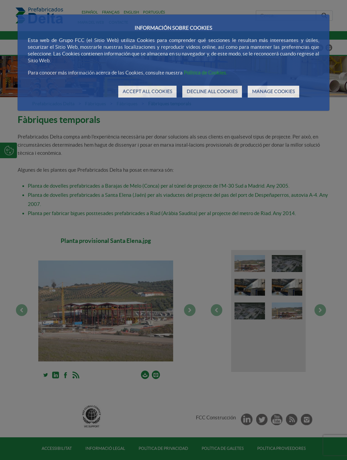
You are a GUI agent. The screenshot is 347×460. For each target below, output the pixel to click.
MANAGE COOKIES (273, 91)
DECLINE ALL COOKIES (212, 91)
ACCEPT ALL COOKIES (147, 91)
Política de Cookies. (205, 73)
